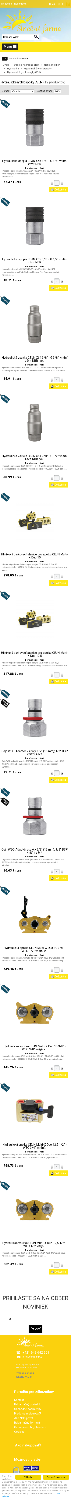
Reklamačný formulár (27, 1422)
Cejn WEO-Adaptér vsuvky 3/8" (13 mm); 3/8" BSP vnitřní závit (35, 851)
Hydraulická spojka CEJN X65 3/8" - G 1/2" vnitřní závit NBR (34, 261)
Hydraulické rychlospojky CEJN (24, 72)
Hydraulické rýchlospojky (37, 68)
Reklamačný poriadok (27, 1404)
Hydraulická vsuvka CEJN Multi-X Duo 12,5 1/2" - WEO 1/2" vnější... (34, 1245)
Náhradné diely (52, 64)
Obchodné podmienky (27, 1409)
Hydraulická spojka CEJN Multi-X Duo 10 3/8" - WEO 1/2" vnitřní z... (35, 949)
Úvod (6, 64)
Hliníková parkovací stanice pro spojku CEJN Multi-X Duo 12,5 (34, 654)
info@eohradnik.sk (33, 1356)
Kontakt (19, 1400)
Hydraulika (13, 68)
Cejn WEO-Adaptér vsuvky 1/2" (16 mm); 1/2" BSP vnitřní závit (35, 753)
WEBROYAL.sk (24, 1376)
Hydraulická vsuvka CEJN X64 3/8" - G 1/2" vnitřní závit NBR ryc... (34, 458)
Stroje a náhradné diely (26, 64)
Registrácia (20, 3)
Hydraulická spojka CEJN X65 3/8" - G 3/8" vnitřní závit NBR (34, 162)
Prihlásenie (6, 3)
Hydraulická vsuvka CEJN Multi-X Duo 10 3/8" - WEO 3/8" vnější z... (34, 1048)
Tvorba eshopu (25, 1373)
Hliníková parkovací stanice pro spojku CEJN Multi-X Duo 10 (34, 556)
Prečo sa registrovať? (27, 1413)
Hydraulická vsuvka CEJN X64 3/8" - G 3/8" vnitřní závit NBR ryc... (34, 359)
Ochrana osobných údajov (30, 1427)
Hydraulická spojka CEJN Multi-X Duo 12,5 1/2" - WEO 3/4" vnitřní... (34, 1146)
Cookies (19, 1431)
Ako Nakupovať (23, 1418)
